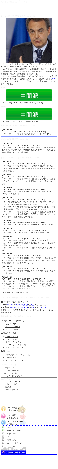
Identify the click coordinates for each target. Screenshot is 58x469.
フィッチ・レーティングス (16, 360)
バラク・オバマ (11, 337)
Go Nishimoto (48, 465)
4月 (17, 305)
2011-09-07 (7, 175)
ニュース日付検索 (12, 327)
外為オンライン (12, 434)
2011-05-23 (7, 143)
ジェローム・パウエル (13, 381)
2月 (11, 305)
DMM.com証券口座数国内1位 (13, 408)
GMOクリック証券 (14, 431)
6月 (23, 305)
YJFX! (9, 427)
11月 (40, 307)
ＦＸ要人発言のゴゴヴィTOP (10, 9)
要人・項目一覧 (11, 329)
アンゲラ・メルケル (13, 339)
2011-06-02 (7, 236)
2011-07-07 (7, 220)
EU (53, 79)
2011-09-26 (7, 162)
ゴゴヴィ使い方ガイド (13, 376)
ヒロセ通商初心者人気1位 (12, 415)
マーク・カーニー (11, 390)
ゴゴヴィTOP (10, 324)
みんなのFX (11, 446)
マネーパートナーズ (14, 443)
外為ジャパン (12, 440)
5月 (20, 305)
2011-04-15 (7, 267)
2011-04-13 (7, 277)
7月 (26, 305)
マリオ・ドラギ (10, 384)
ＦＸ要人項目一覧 (27, 9)
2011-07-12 (7, 198)
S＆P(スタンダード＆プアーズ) (17, 355)
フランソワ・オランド (14, 342)
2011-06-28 (7, 130)
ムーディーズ (10, 357)
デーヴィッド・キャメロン (16, 345)
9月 (32, 305)
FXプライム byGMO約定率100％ (15, 421)
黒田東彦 (7, 387)
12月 (44, 307)
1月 (8, 305)
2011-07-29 (7, 187)
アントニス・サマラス (14, 348)
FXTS (9, 437)
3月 (14, 307)
